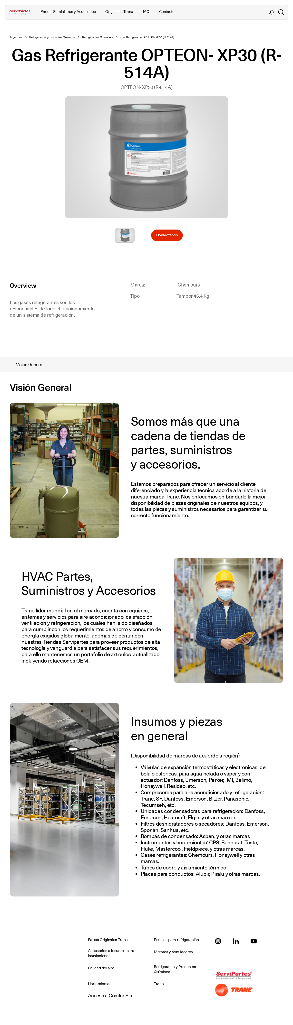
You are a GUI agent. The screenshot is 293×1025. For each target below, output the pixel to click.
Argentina (16, 37)
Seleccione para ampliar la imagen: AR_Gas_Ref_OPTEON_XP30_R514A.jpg (125, 235)
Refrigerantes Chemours (97, 37)
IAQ (146, 11)
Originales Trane (119, 11)
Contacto (167, 11)
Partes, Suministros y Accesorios (68, 11)
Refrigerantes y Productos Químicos (52, 37)
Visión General (29, 364)
